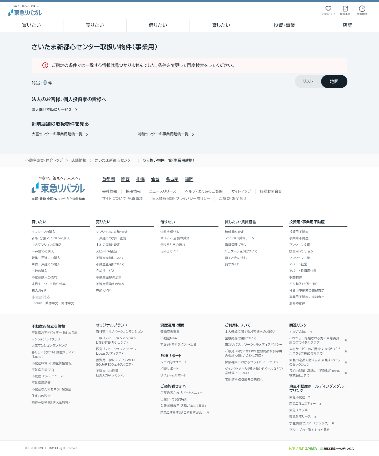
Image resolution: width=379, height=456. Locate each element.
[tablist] (321, 81)
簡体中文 (67, 303)
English (37, 303)
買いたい (31, 25)
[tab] (308, 81)
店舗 (347, 25)
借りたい (158, 25)
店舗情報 (78, 160)
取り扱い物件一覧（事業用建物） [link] (169, 160)
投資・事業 (284, 25)
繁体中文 (51, 303)
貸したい (221, 25)
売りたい (95, 25)
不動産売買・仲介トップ (44, 160)
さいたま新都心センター (114, 160)
